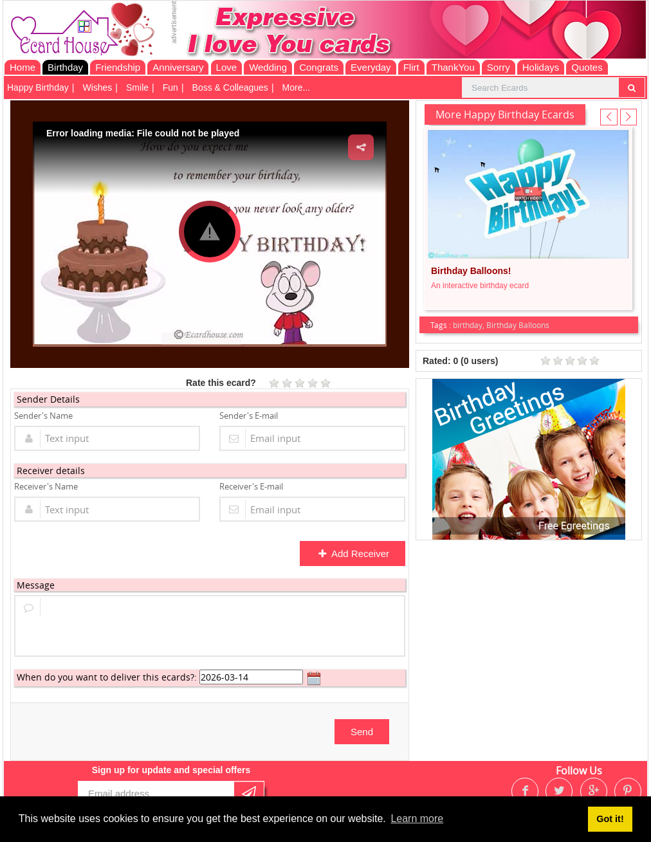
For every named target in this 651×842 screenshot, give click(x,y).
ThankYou (453, 67)
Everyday (371, 67)
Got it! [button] (609, 819)
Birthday (65, 67)
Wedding (268, 67)
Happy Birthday (38, 87)
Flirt (411, 67)
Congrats (318, 67)
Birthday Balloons (517, 325)
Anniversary (177, 67)
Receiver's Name (46, 486)
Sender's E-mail (248, 415)
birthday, (469, 325)
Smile (137, 87)
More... (296, 87)
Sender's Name (43, 415)
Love (226, 67)
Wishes (97, 87)
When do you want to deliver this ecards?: (107, 677)
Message (36, 585)
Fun (170, 87)
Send (362, 731)
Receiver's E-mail (251, 486)
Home (22, 67)
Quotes (586, 67)
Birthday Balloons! (471, 271)
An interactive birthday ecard (480, 285)
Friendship (117, 67)
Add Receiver (353, 553)
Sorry (498, 67)
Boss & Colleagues (230, 87)
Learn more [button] (416, 818)
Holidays (541, 67)
